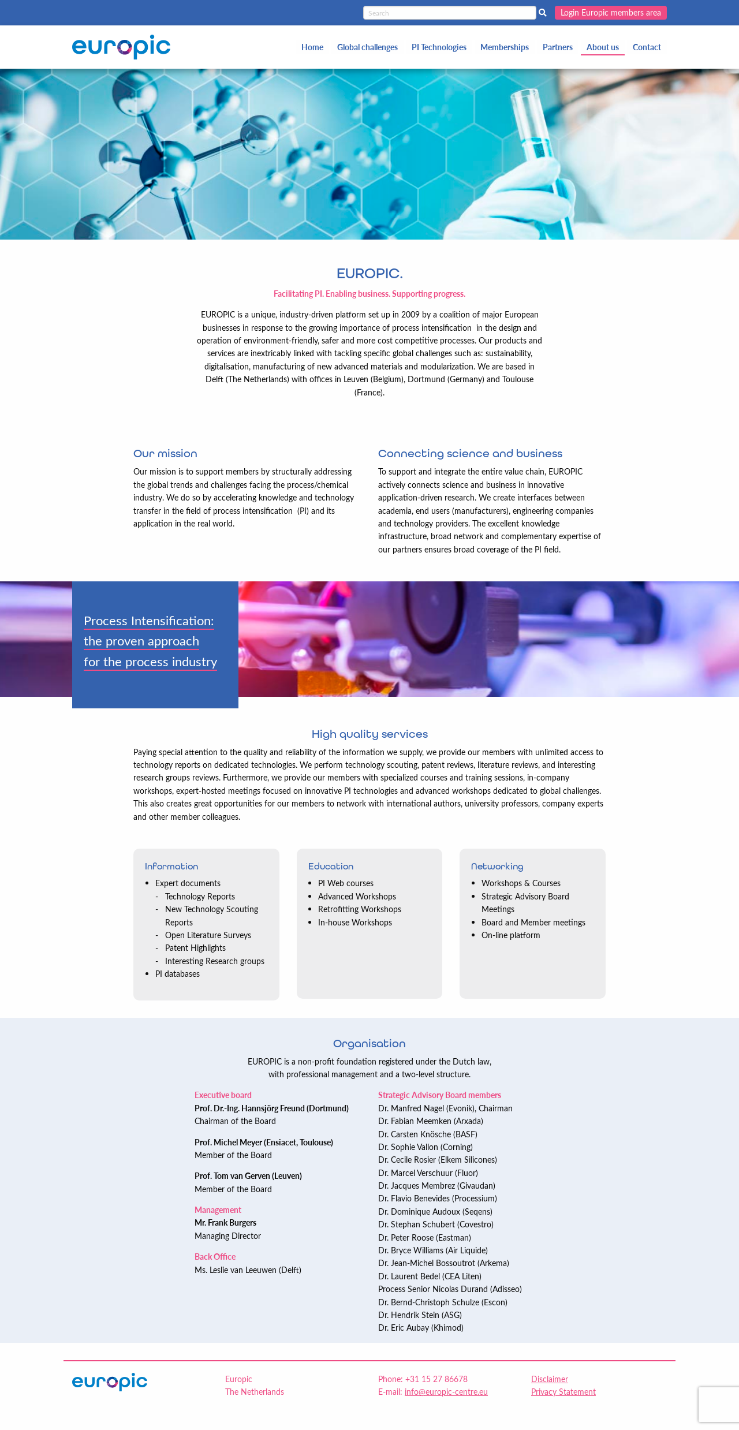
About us (603, 47)
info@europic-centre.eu (446, 1391)
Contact (647, 47)
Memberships (504, 47)
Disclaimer (549, 1378)
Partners (558, 47)
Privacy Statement (563, 1391)
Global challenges (367, 47)
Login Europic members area (611, 12)
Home (312, 47)
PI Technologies (439, 47)
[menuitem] (312, 47)
